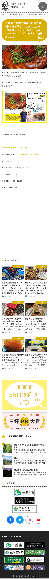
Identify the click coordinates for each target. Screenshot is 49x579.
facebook (24, 155)
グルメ (24, 14)
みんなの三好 (14, 14)
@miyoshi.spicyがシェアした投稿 (16, 148)
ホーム (4, 14)
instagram (34, 155)
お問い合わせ (8, 537)
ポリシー (20, 537)
